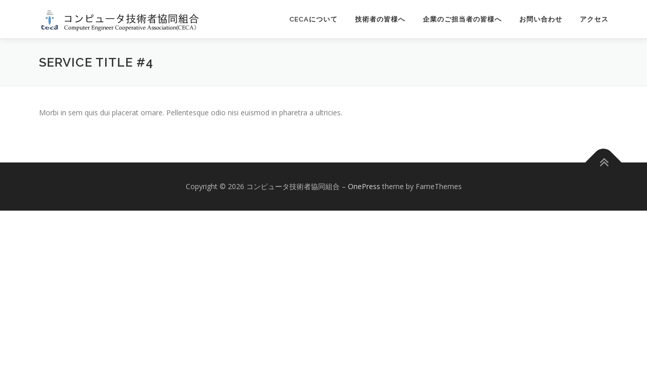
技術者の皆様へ (380, 19)
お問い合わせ (540, 19)
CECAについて (313, 19)
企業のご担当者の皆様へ (462, 19)
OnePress (364, 186)
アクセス (594, 19)
